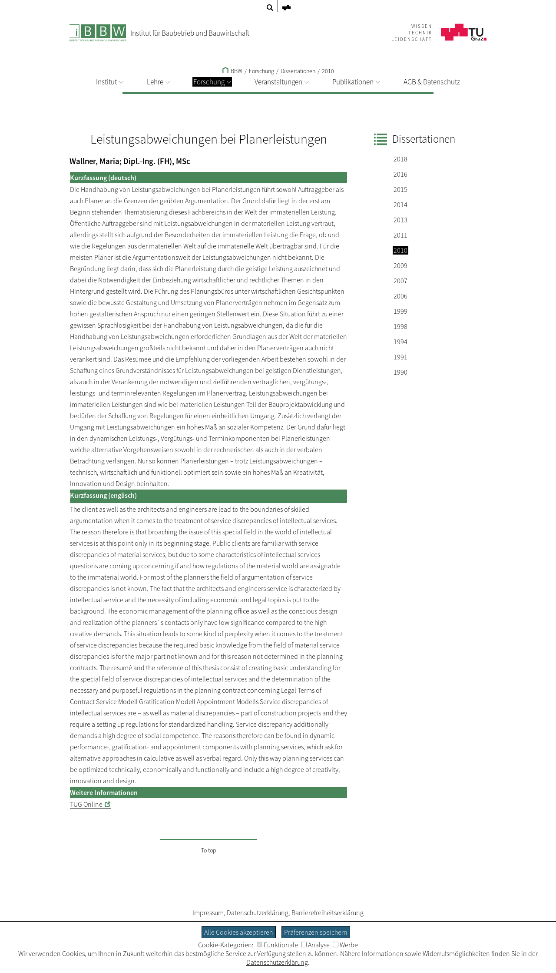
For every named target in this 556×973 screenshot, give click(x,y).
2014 (400, 204)
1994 (400, 341)
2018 (400, 158)
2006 (400, 296)
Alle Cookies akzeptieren (238, 932)
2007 (400, 280)
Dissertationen (298, 71)
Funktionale (277, 944)
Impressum (208, 912)
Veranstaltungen (282, 82)
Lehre (158, 82)
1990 (400, 372)
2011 (400, 235)
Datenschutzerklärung (257, 912)
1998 (400, 326)
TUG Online (86, 804)
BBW (232, 71)
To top (208, 850)
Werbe (345, 944)
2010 (328, 71)
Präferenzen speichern (316, 932)
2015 (400, 189)
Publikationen (356, 82)
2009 (400, 265)
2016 (400, 174)
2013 (400, 219)
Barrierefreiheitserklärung (327, 912)
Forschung (212, 82)
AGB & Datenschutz (432, 82)
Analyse (315, 944)
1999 (400, 311)
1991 (400, 356)
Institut (109, 82)
